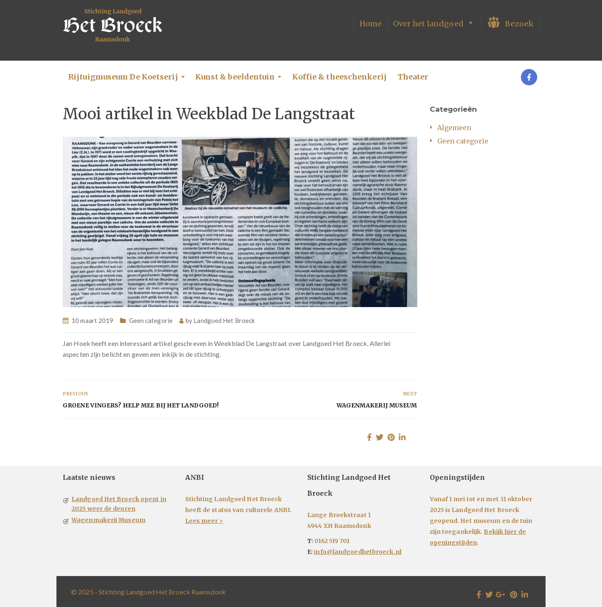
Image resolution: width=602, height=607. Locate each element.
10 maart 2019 (92, 320)
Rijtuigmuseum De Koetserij (123, 77)
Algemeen (454, 127)
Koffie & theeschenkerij (339, 77)
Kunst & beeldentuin (235, 77)
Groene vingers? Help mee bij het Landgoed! (141, 405)
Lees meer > (204, 521)
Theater (413, 77)
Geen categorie (151, 320)
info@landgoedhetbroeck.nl (357, 552)
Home (371, 23)
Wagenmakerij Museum (377, 405)
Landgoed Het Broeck (224, 320)
